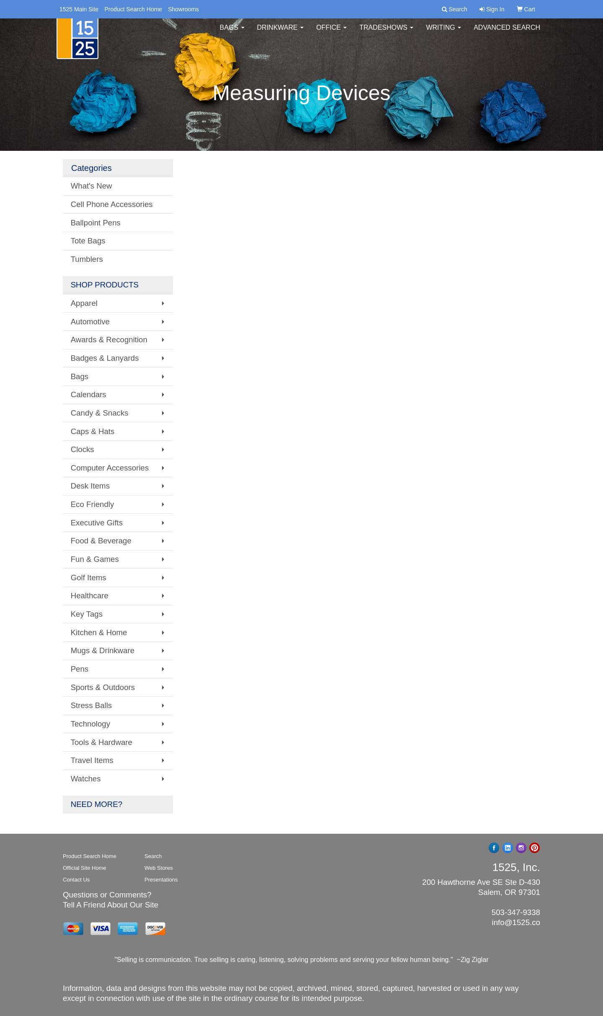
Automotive (90, 321)
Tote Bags (88, 240)
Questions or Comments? (107, 894)
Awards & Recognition (109, 339)
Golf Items (88, 577)
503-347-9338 (516, 912)
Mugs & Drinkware (102, 650)
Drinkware (280, 33)
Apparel (84, 303)
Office (331, 33)
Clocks (82, 449)
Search (153, 856)
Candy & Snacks (100, 412)
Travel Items (92, 760)
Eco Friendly (92, 504)
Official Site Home (84, 868)
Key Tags (87, 614)
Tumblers (87, 259)
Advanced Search (507, 33)
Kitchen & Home (99, 632)
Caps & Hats (93, 431)
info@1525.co (516, 922)
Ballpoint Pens (96, 222)
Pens (80, 668)
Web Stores (158, 868)
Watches (86, 778)
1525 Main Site (78, 9)
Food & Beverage (101, 540)
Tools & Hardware (101, 742)
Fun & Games (95, 559)
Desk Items (90, 485)
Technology (90, 723)
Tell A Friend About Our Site (110, 904)
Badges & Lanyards (105, 358)
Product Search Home (133, 9)
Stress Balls (91, 705)
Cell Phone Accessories (112, 204)
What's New (91, 185)
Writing (443, 33)
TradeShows (386, 33)
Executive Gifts (97, 522)
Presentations (161, 879)
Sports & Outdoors (103, 687)
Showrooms (183, 9)
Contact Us (76, 879)
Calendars (88, 394)
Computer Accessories (110, 467)
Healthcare (89, 595)
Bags (232, 33)
